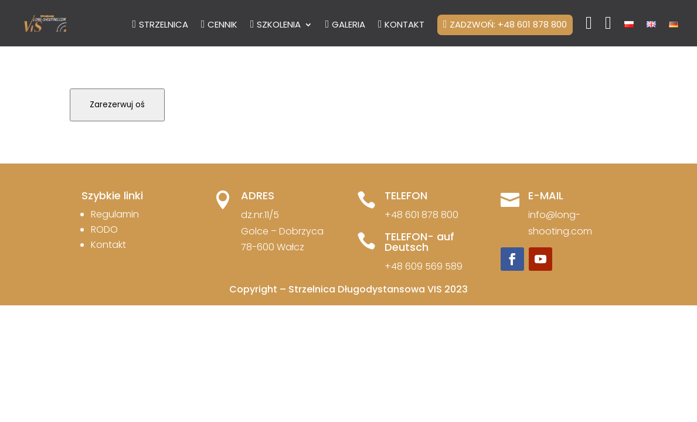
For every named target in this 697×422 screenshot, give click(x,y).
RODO (104, 229)
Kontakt (108, 244)
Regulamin (115, 214)
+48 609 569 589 (424, 266)
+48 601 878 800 (421, 215)
